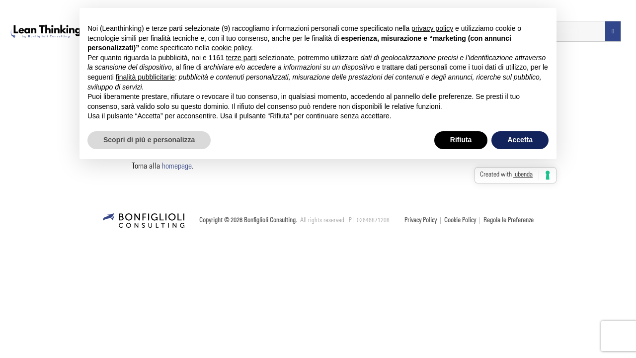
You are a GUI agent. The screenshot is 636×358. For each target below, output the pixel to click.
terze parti (241, 58)
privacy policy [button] (432, 28)
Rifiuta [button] (461, 140)
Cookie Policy (460, 221)
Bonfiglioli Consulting (270, 221)
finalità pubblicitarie (145, 77)
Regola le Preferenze (508, 221)
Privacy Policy (420, 221)
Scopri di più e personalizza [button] (149, 140)
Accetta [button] (520, 140)
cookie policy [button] (231, 48)
